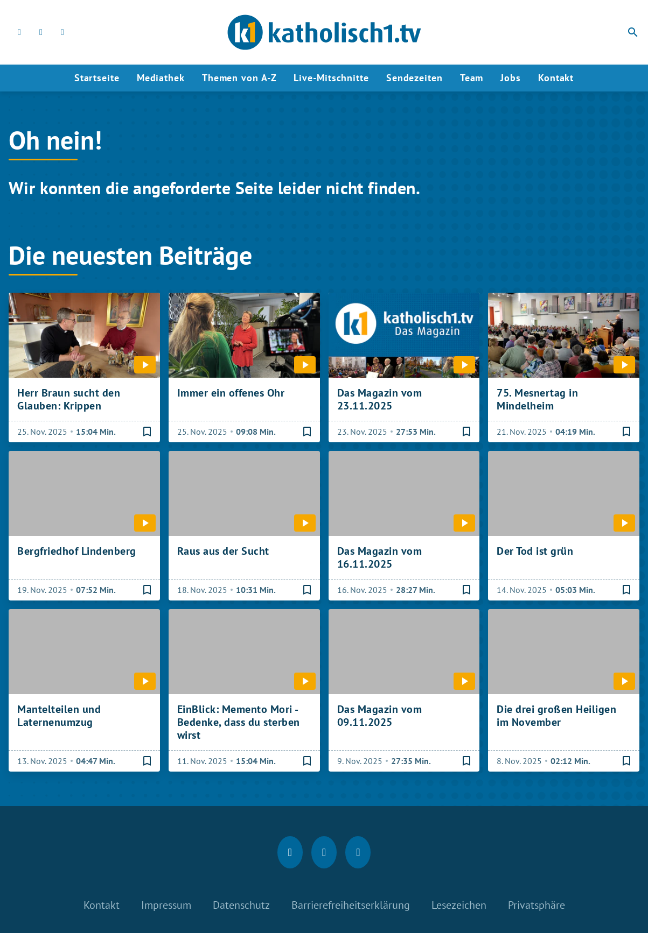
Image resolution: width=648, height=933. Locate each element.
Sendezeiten (414, 78)
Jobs (510, 78)
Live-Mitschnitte (331, 78)
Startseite (97, 78)
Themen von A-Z (239, 78)
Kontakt (556, 78)
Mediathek (161, 78)
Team (472, 78)
